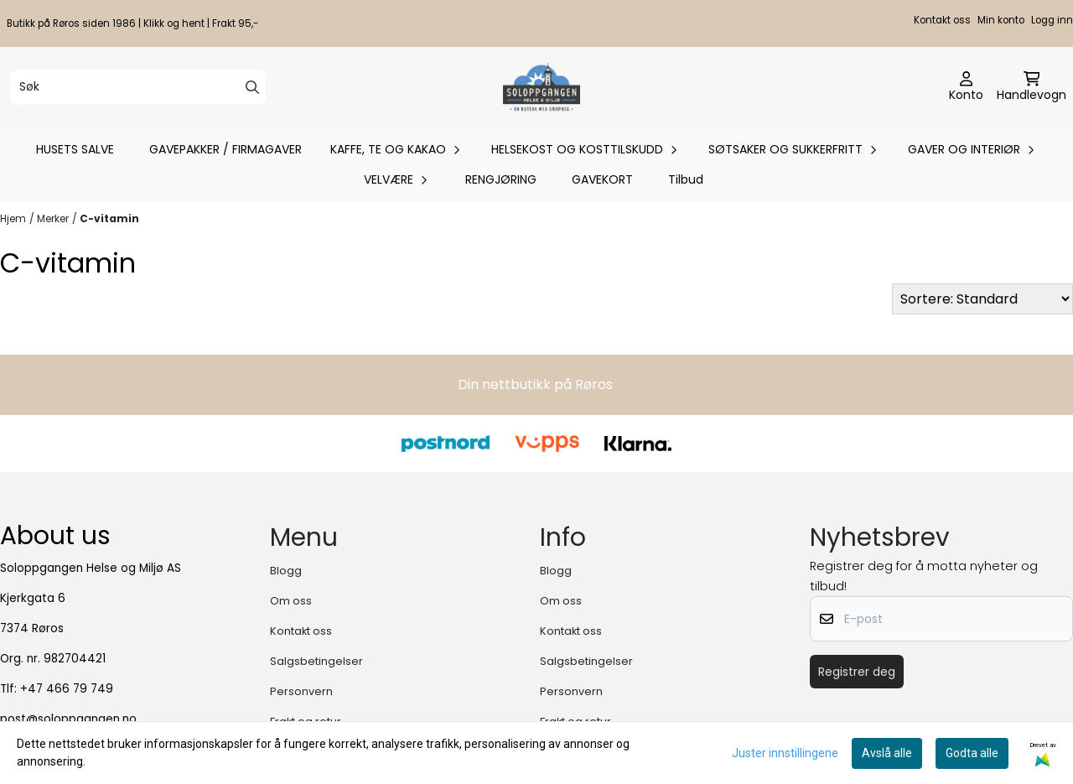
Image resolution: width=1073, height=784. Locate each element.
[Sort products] (982, 298)
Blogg (286, 570)
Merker (53, 218)
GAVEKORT (602, 179)
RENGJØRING (500, 179)
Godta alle (972, 753)
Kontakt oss (942, 20)
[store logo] (541, 87)
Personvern (301, 691)
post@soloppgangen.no (68, 719)
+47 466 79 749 (66, 689)
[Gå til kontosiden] (966, 87)
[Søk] (138, 87)
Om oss (291, 601)
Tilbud (685, 179)
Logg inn (1052, 20)
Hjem (13, 218)
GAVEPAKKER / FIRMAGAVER (225, 149)
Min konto (1000, 20)
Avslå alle (887, 753)
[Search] (252, 87)
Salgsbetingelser (316, 661)
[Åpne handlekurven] (1031, 87)
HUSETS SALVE (75, 149)
